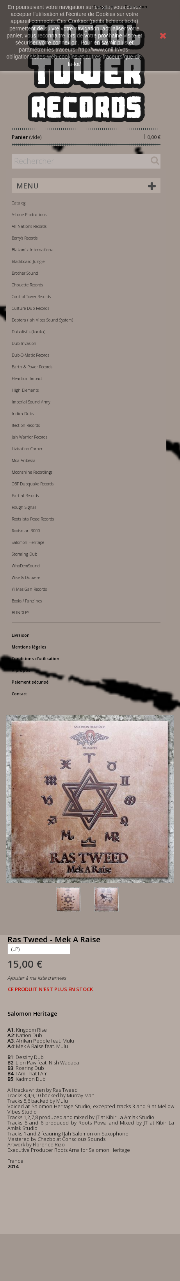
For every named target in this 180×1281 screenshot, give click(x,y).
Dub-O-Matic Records (30, 355)
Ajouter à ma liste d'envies (36, 977)
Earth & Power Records (32, 367)
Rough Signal (24, 507)
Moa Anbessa (24, 460)
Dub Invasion (24, 343)
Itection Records (26, 425)
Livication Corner (27, 448)
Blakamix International (33, 249)
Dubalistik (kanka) (28, 331)
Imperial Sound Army (31, 402)
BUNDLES (20, 612)
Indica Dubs (23, 413)
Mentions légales (29, 647)
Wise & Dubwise (26, 577)
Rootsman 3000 (26, 530)
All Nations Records (29, 226)
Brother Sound (25, 273)
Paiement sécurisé (30, 682)
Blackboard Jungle (28, 261)
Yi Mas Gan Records (29, 589)
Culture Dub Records (30, 308)
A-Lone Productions (29, 214)
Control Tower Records (31, 296)
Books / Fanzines (27, 601)
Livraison (21, 635)
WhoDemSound (26, 566)
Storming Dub (24, 554)
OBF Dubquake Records (32, 484)
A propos (21, 670)
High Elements (25, 390)
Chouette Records (27, 285)
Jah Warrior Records (29, 437)
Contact (19, 693)
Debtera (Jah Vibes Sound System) (42, 320)
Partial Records (25, 495)
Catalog (18, 203)
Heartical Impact (27, 378)
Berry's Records (24, 238)
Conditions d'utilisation (35, 658)
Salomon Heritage (28, 542)
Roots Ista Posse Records (33, 519)
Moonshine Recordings (32, 472)
